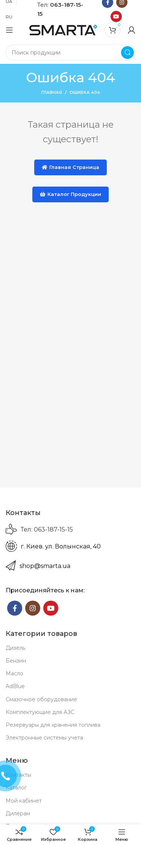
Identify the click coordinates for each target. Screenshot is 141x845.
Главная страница (70, 167)
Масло (14, 673)
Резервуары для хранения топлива (53, 724)
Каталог (16, 787)
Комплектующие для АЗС (40, 712)
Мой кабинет (24, 800)
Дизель (15, 648)
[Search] (70, 52)
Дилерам (18, 813)
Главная (51, 92)
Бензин (16, 660)
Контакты (18, 774)
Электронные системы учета (44, 737)
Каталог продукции (70, 194)
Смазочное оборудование (41, 699)
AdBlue (15, 686)
